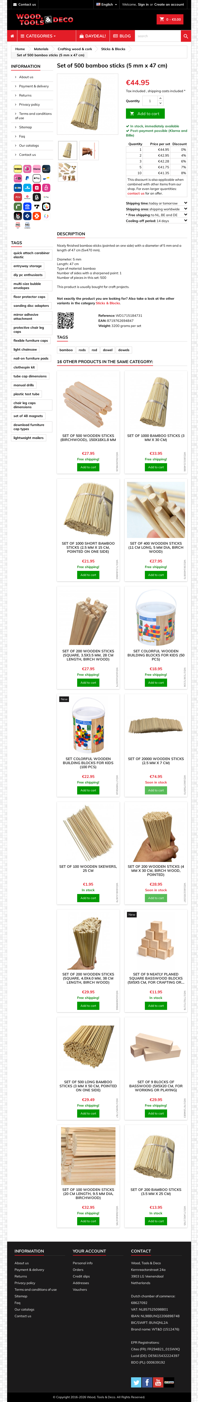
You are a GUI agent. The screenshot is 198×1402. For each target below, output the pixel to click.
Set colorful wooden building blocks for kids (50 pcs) (155, 655)
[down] (160, 103)
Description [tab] (71, 233)
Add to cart (144, 113)
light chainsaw (25, 349)
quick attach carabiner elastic (32, 255)
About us (25, 77)
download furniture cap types (29, 427)
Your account (89, 1251)
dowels (124, 350)
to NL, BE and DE (156, 215)
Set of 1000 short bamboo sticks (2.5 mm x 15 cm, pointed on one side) (88, 547)
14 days (156, 220)
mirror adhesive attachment (26, 316)
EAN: (102, 321)
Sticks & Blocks (108, 303)
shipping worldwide (156, 209)
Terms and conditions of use (33, 116)
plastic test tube (26, 394)
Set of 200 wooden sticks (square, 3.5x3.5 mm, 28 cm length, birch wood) (88, 655)
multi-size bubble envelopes (27, 286)
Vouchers (80, 1289)
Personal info (82, 1263)
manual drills (24, 385)
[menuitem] (12, 36)
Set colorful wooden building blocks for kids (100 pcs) (88, 763)
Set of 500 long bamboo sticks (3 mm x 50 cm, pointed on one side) (88, 1086)
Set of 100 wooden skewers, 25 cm (88, 868)
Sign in (143, 4)
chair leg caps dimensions (25, 405)
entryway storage (28, 266)
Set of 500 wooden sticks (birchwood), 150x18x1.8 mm (88, 437)
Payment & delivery (33, 86)
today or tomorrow (156, 203)
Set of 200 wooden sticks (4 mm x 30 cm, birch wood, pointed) (156, 870)
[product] (88, 402)
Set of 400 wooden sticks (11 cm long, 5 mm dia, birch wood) (155, 547)
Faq (21, 136)
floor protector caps (29, 297)
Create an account (169, 4)
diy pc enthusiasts (28, 275)
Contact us (27, 155)
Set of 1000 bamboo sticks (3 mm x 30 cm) (155, 437)
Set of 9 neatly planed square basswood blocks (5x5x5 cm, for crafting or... (155, 978)
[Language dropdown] (107, 4)
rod (94, 350)
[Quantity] (150, 101)
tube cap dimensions (30, 376)
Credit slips (81, 1276)
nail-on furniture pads (31, 358)
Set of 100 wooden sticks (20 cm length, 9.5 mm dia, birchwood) (88, 1193)
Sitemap (25, 127)
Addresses (81, 1283)
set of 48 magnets (28, 416)
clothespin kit (24, 367)
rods (82, 350)
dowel (107, 350)
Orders (78, 1270)
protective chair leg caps (29, 329)
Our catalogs (28, 145)
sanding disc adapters (31, 306)
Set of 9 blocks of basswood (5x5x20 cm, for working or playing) (156, 1086)
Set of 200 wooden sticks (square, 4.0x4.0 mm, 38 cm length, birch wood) (88, 978)
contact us (27, 4)
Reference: (106, 315)
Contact (141, 1251)
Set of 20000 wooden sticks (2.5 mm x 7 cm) (156, 761)
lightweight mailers (29, 438)
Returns (24, 95)
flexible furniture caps (31, 340)
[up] (160, 98)
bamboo (66, 350)
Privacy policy (29, 104)
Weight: (104, 326)
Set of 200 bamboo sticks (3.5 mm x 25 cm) (156, 1191)
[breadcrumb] (19, 49)
